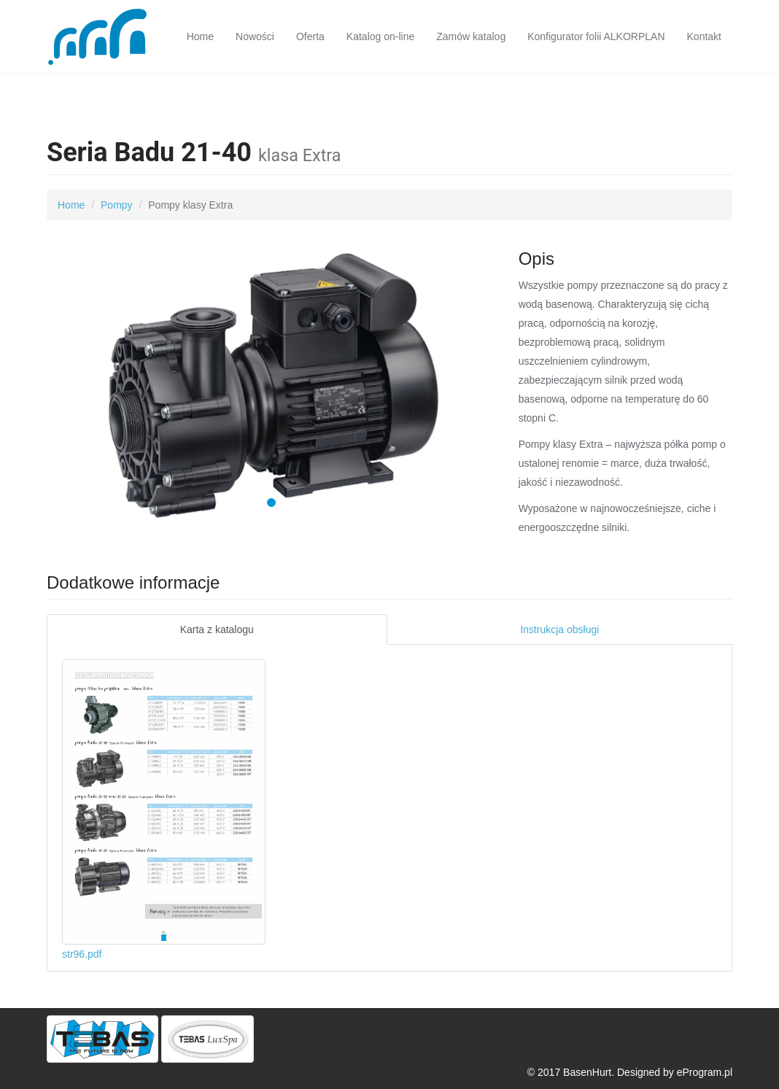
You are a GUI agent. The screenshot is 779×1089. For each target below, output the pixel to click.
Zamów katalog (470, 36)
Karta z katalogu (217, 629)
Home (200, 36)
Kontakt (704, 36)
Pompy (117, 205)
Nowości (255, 36)
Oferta (310, 36)
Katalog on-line (380, 36)
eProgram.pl (704, 1072)
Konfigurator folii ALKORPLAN (595, 36)
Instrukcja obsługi (559, 629)
